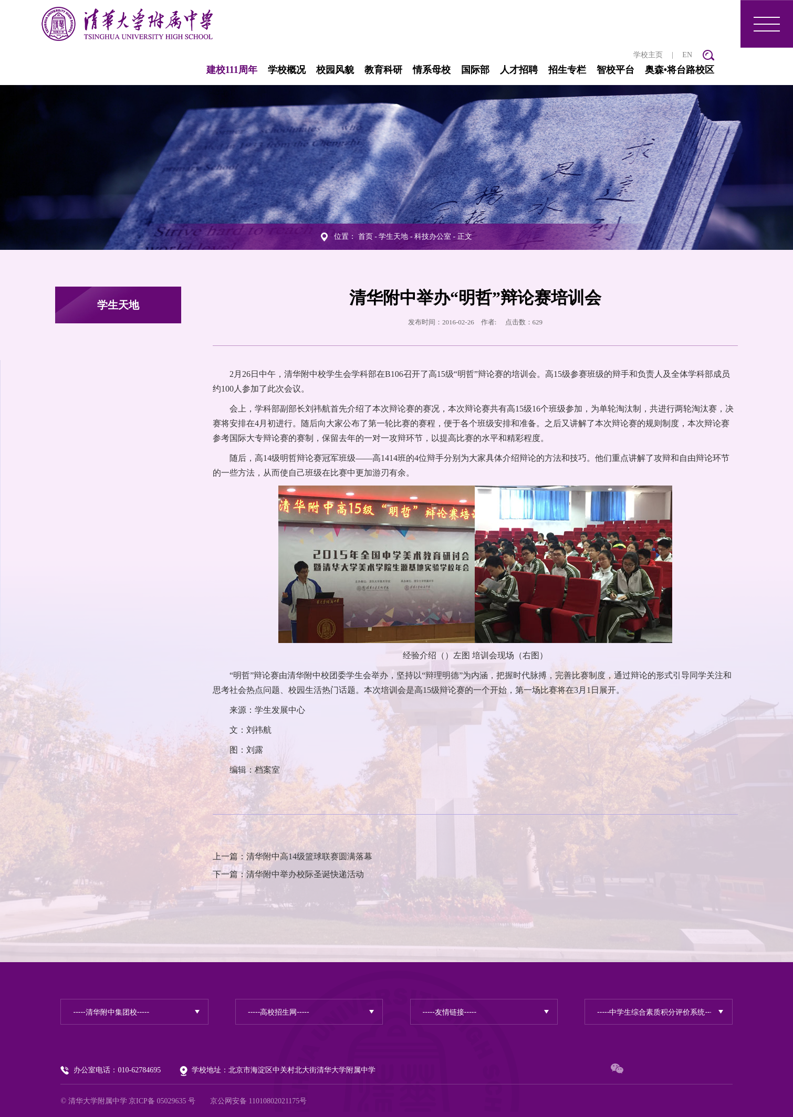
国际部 (475, 68)
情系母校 (432, 68)
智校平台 (615, 68)
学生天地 (393, 235)
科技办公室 (432, 235)
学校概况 (287, 68)
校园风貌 (335, 68)
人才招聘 (519, 68)
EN (687, 53)
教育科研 (383, 68)
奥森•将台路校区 (679, 68)
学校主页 (648, 53)
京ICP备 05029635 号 (162, 1100)
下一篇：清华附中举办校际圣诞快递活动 (288, 873)
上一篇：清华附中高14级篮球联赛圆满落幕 (292, 855)
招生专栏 (567, 68)
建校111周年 (231, 68)
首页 (365, 235)
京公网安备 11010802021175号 (258, 1100)
